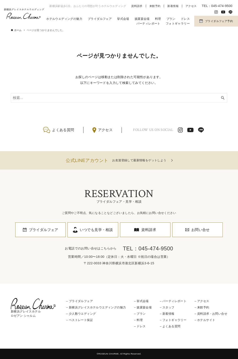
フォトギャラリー (178, 23)
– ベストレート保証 (79, 320)
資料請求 (136, 6)
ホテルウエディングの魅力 (64, 18)
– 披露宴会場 (143, 307)
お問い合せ (200, 230)
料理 (158, 18)
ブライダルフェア (100, 18)
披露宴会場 (142, 18)
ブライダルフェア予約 (219, 21)
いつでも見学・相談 (96, 230)
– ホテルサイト (204, 320)
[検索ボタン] (222, 98)
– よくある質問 (170, 326)
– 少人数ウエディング (81, 313)
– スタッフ (167, 307)
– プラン (140, 313)
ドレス (185, 18)
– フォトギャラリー (173, 320)
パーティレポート (148, 23)
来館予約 (155, 6)
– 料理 (138, 320)
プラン (170, 18)
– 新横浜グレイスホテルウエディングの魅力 (96, 307)
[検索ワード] (119, 98)
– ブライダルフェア (79, 301)
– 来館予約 (201, 307)
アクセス (191, 6)
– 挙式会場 (141, 301)
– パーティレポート (173, 301)
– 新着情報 (167, 313)
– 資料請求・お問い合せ (210, 313)
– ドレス (140, 326)
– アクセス (201, 301)
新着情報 (173, 6)
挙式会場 (123, 18)
